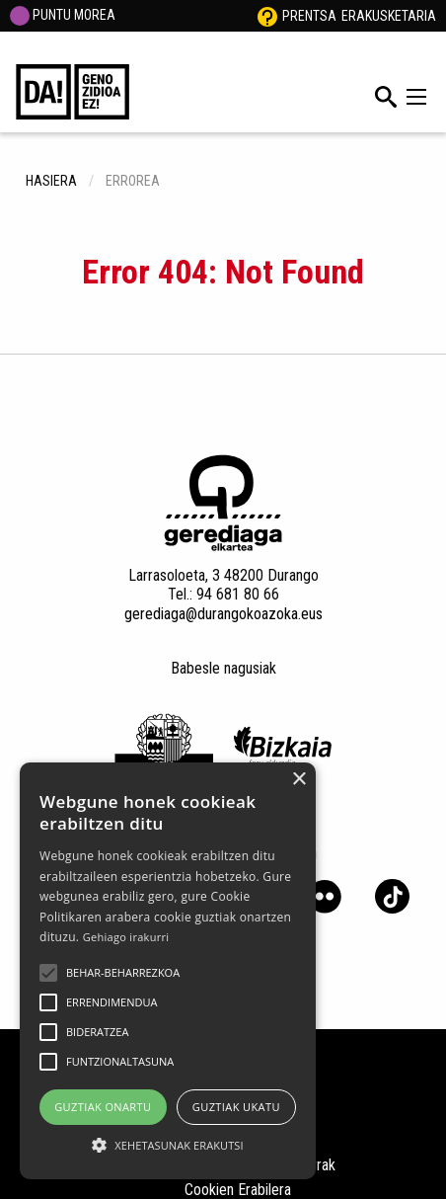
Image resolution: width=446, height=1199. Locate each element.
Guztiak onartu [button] (102, 1106)
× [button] (298, 779)
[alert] (168, 970)
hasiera (51, 181)
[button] (48, 973)
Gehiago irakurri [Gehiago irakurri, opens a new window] (126, 936)
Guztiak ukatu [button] (236, 1106)
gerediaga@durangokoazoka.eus (223, 613)
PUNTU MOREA (62, 15)
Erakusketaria (388, 16)
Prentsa (309, 16)
